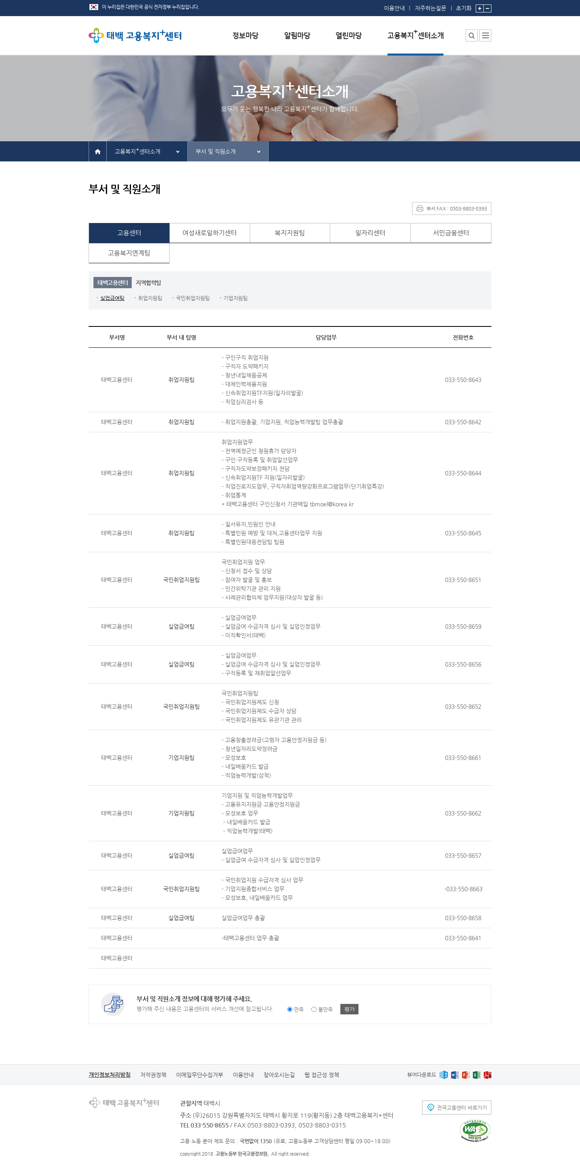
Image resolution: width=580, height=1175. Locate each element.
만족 (299, 1009)
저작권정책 (153, 1075)
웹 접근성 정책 (321, 1075)
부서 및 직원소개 (216, 151)
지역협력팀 (148, 282)
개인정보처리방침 (109, 1075)
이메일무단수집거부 (199, 1075)
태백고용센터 (112, 282)
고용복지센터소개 (137, 150)
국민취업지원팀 (193, 298)
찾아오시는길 (279, 1075)
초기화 (464, 5)
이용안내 (394, 8)
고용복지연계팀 (129, 253)
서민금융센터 (451, 233)
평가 (349, 1009)
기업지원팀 (236, 298)
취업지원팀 (150, 298)
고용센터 (129, 233)
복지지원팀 (290, 233)
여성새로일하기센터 (209, 233)
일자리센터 (370, 233)
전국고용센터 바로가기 (462, 1108)
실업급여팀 (112, 298)
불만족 (325, 1009)
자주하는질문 (430, 8)
